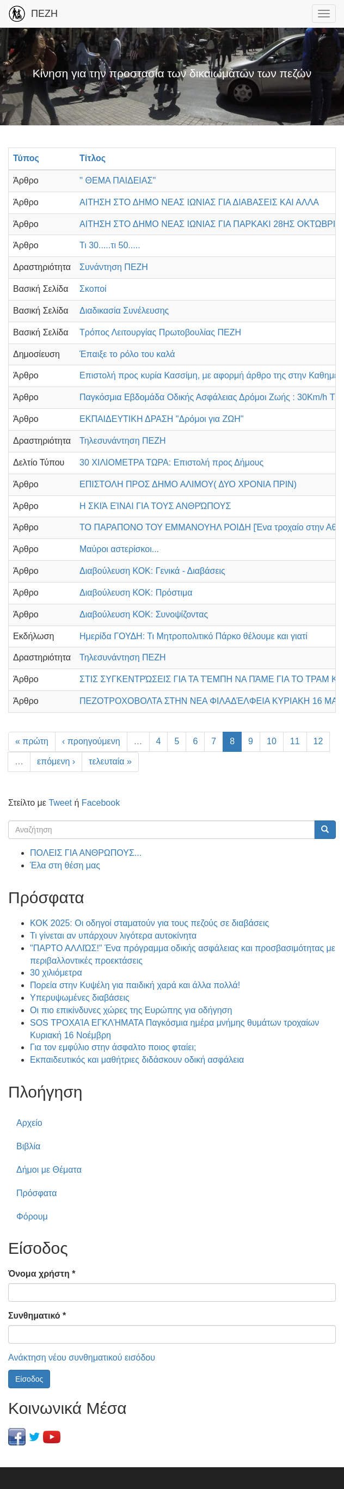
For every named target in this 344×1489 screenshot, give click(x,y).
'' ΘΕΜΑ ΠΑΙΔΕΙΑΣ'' (117, 180)
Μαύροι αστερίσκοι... (119, 549)
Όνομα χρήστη (41, 1273)
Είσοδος (29, 1379)
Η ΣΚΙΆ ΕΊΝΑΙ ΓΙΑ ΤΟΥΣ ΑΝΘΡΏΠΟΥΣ (155, 506)
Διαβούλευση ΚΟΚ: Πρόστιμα (135, 592)
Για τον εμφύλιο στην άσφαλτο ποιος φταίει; (113, 1047)
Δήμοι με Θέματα (49, 1169)
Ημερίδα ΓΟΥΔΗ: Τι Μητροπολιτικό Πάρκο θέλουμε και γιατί (193, 636)
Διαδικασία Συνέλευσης (124, 310)
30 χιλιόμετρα (56, 972)
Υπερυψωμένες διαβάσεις (80, 997)
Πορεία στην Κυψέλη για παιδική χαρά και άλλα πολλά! (135, 985)
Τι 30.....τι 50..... (109, 245)
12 (318, 741)
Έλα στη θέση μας (65, 865)
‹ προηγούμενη (91, 741)
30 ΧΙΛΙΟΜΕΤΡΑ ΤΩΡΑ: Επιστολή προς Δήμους (171, 462)
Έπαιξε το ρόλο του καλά (127, 354)
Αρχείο (29, 1123)
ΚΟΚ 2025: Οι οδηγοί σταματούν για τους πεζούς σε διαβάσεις (149, 923)
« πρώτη (31, 741)
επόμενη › (56, 761)
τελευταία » (110, 761)
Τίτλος (92, 158)
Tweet (60, 802)
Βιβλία (28, 1146)
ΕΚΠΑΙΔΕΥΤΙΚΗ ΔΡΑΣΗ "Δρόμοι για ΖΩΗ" (161, 419)
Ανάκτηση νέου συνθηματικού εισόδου (81, 1357)
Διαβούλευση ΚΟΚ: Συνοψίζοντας (143, 614)
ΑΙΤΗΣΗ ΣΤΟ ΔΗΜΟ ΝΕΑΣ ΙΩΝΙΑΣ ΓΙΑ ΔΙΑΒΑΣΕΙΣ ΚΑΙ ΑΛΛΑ (199, 202)
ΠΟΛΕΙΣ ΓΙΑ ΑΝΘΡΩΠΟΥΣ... (86, 852)
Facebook (101, 802)
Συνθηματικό (37, 1315)
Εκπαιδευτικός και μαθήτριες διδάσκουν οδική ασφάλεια (137, 1059)
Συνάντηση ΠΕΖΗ (113, 267)
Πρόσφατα (36, 1193)
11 (295, 741)
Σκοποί (93, 288)
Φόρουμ (32, 1216)
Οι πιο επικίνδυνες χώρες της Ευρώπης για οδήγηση (131, 1010)
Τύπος (26, 158)
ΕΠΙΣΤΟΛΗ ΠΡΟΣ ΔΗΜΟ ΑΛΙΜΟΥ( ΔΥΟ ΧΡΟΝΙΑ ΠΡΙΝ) (188, 484)
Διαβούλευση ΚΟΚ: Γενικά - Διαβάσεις (152, 570)
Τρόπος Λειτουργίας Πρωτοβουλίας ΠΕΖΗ (160, 332)
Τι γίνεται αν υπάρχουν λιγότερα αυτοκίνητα (113, 935)
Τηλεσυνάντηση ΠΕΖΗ (122, 440)
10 (272, 741)
